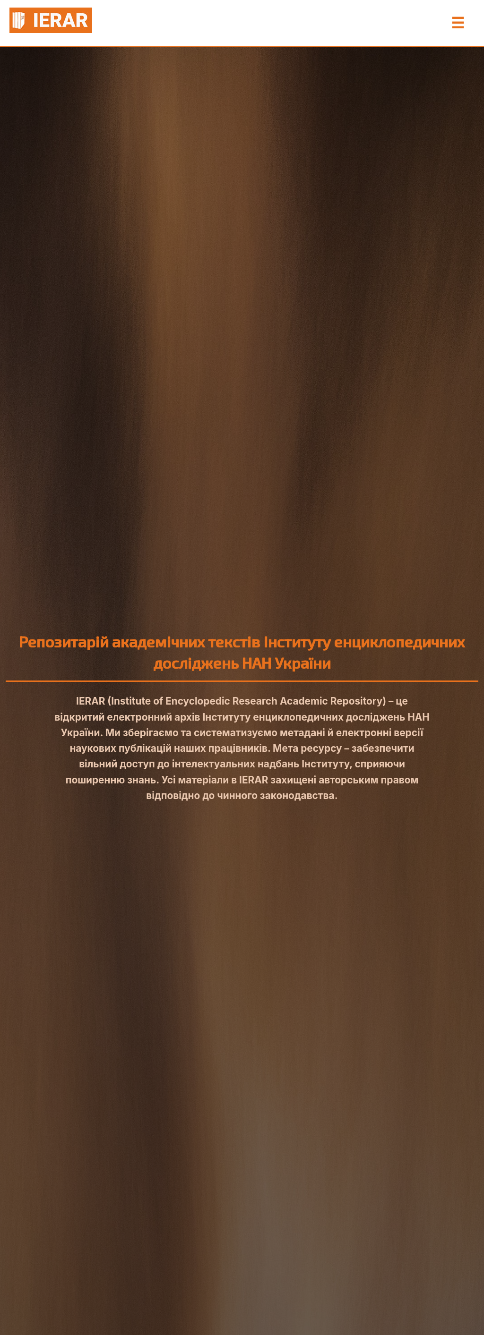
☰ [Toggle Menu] (458, 23)
